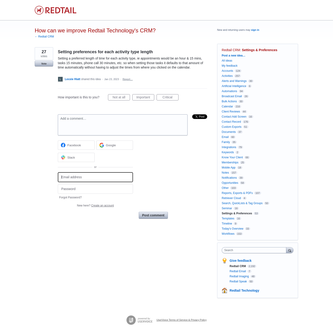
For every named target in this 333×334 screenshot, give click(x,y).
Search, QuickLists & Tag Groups (242, 203)
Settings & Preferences (259, 50)
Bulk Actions (229, 101)
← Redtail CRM (44, 36)
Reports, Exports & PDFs (237, 193)
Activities (227, 76)
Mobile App (228, 167)
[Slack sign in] (76, 157)
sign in (255, 29)
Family (226, 142)
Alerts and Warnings (234, 81)
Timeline (227, 223)
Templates (228, 218)
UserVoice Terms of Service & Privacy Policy (182, 319)
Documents (229, 132)
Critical (171, 97)
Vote (43, 63)
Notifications (229, 177)
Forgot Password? (70, 197)
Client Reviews (231, 111)
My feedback (229, 65)
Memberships (230, 162)
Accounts (227, 70)
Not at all (121, 97)
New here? (95, 205)
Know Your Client (232, 157)
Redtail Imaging (240, 276)
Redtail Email (238, 271)
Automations (229, 91)
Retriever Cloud (231, 198)
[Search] (289, 250)
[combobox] (255, 250)
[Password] (95, 189)
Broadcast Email (232, 96)
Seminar (227, 208)
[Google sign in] (114, 145)
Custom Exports (231, 126)
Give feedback (241, 260)
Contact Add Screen (234, 116)
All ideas (227, 60)
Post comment (153, 215)
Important (145, 97)
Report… (128, 79)
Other (225, 188)
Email (225, 137)
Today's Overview (233, 228)
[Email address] (95, 177)
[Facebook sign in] (76, 145)
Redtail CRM (231, 50)
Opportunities (230, 182)
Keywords (228, 152)
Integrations (229, 147)
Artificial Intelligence (234, 86)
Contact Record (231, 121)
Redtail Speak (239, 281)
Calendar (227, 106)
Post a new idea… (233, 55)
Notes (225, 172)
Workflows (228, 233)
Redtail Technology (244, 290)
